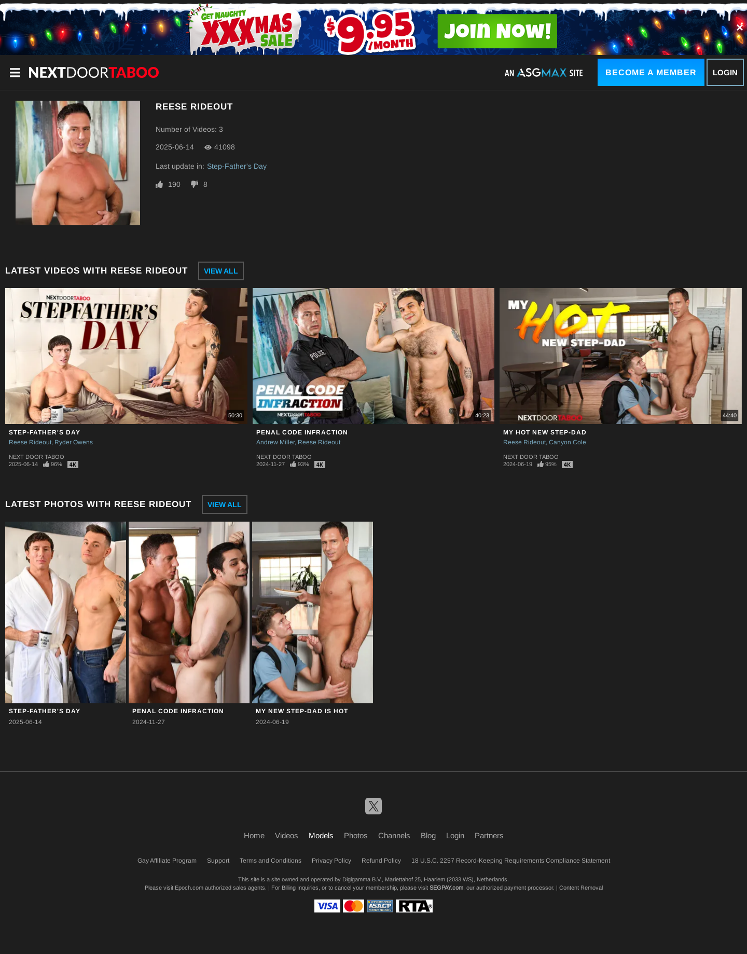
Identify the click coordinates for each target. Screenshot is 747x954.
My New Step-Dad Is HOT (302, 711)
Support (218, 860)
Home (254, 835)
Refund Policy (381, 860)
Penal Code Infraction (302, 432)
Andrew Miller (275, 442)
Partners (489, 835)
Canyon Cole (567, 442)
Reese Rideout (30, 442)
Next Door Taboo (36, 457)
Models (321, 835)
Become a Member (651, 72)
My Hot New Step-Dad (545, 432)
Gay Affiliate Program (167, 860)
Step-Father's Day (237, 166)
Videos (286, 835)
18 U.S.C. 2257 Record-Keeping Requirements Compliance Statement (510, 860)
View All (221, 271)
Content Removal (581, 887)
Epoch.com (189, 887)
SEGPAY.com (446, 887)
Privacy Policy (331, 860)
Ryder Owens (73, 442)
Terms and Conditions (270, 860)
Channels (394, 835)
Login (725, 72)
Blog (428, 835)
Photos (356, 835)
